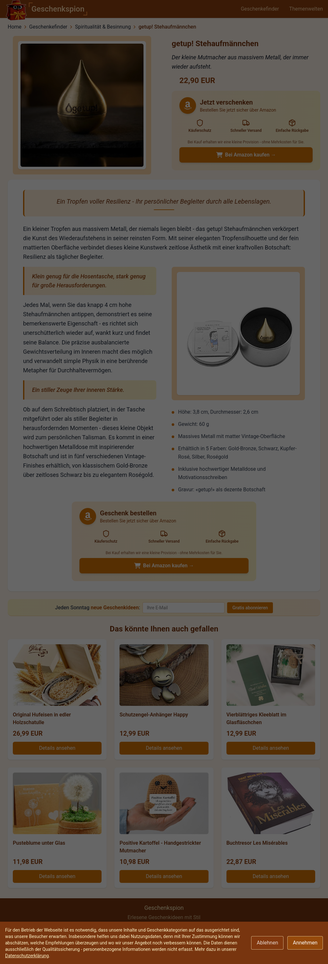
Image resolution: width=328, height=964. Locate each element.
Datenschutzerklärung (27, 955)
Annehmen (305, 943)
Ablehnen (267, 943)
